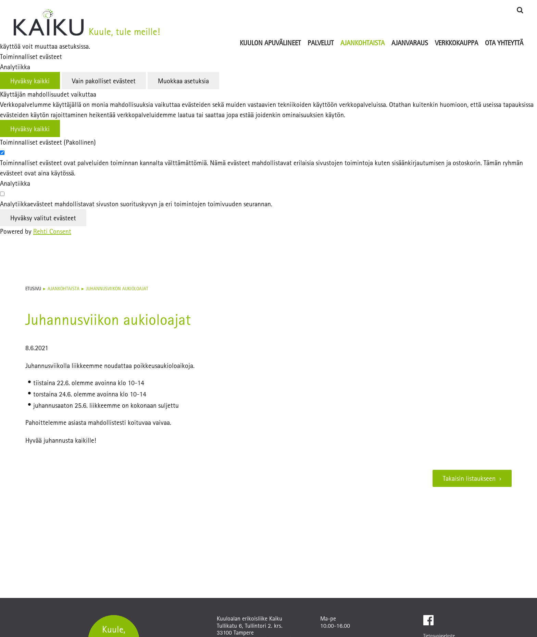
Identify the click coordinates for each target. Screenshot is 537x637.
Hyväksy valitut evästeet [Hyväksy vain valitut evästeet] (43, 218)
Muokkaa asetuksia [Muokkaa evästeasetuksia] (183, 81)
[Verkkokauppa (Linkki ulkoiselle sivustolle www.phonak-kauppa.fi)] (456, 32)
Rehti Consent (52, 231)
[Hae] (519, 9)
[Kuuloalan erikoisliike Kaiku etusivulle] (49, 21)
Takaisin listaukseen (469, 478)
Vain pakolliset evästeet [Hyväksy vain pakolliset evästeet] (104, 81)
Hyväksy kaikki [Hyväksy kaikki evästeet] (30, 81)
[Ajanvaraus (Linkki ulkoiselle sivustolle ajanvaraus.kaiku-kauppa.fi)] (409, 32)
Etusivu (33, 288)
